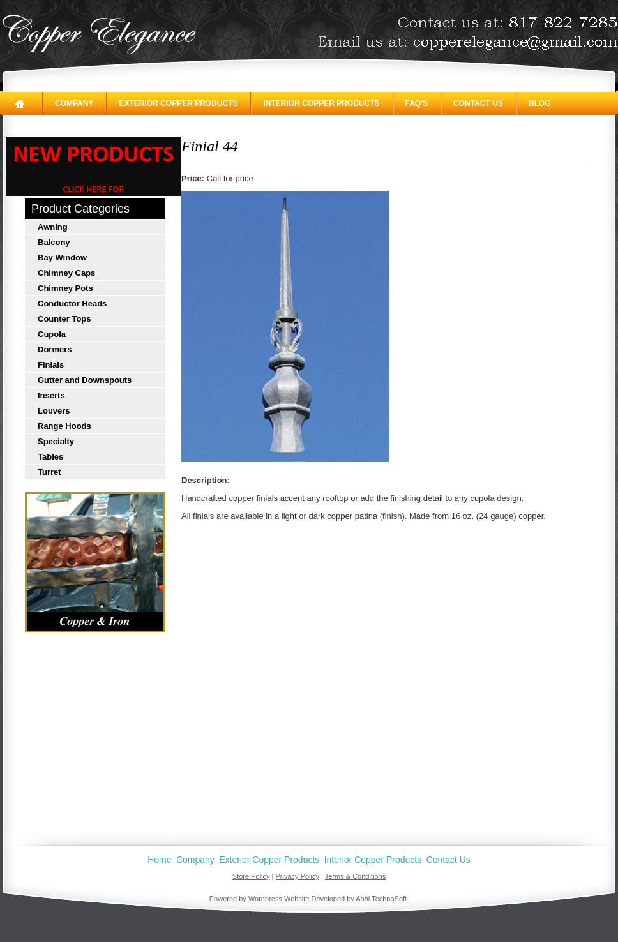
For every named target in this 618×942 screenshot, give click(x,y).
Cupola (52, 334)
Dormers (55, 349)
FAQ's (416, 103)
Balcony (54, 242)
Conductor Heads (72, 303)
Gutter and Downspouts (85, 380)
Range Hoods (64, 426)
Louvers (54, 410)
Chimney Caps (66, 273)
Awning (53, 227)
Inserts (51, 395)
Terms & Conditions (355, 876)
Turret (49, 472)
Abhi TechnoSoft (381, 898)
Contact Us (478, 103)
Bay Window (62, 257)
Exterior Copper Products (178, 103)
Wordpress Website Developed (297, 898)
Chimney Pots (65, 288)
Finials (51, 365)
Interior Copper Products (321, 103)
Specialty (56, 441)
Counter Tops (64, 319)
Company (74, 103)
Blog (540, 103)
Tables (50, 456)
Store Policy (251, 876)
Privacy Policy (297, 876)
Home (159, 860)
